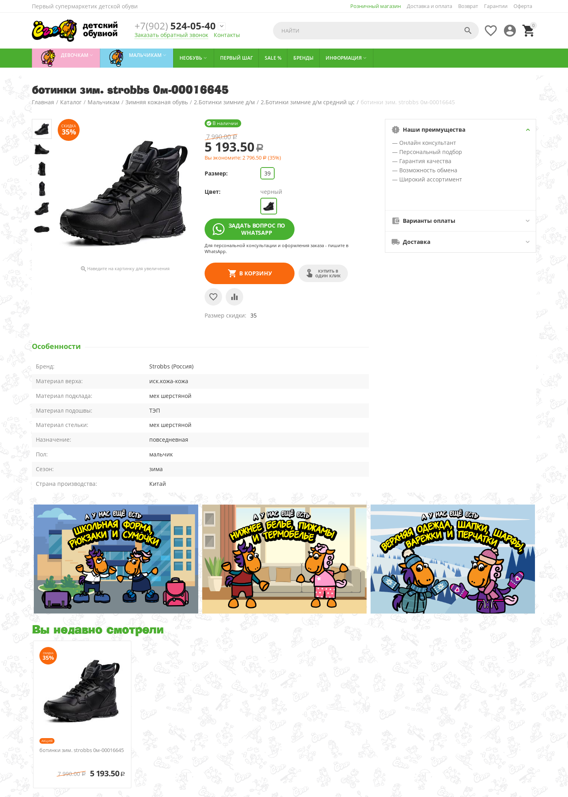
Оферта (522, 6)
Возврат (468, 6)
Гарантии (495, 6)
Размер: (216, 173)
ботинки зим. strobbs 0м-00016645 (81, 750)
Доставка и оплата (429, 6)
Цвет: (213, 191)
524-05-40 (175, 26)
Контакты (227, 35)
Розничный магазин (375, 6)
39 (267, 173)
